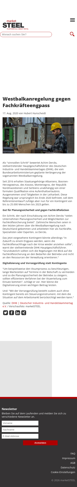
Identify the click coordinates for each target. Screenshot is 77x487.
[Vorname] (20, 423)
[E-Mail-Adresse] (20, 436)
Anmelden (40, 443)
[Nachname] (20, 429)
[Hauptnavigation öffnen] (72, 20)
